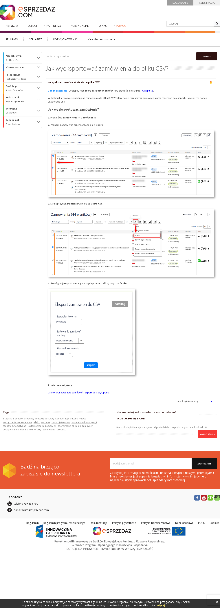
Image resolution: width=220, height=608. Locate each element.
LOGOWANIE (180, 2)
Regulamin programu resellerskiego (64, 523)
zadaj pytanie (207, 433)
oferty (37, 429)
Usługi (32, 25)
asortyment (64, 425)
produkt (61, 429)
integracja (8, 418)
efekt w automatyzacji (15, 425)
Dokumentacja (98, 523)
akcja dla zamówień (82, 425)
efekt (37, 422)
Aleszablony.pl (20, 58)
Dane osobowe (184, 523)
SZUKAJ (206, 56)
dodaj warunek (11, 429)
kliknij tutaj (147, 90)
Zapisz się (204, 463)
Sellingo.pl (20, 110)
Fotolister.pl (20, 76)
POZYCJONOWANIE (65, 39)
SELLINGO (12, 39)
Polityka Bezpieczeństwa (155, 523)
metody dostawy (44, 418)
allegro (19, 418)
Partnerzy (53, 25)
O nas (103, 25)
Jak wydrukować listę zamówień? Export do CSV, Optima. (79, 392)
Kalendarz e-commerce (101, 39)
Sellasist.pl (20, 99)
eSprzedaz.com (15, 67)
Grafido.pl (20, 88)
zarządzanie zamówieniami (17, 422)
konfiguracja (62, 418)
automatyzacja (78, 418)
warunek (45, 422)
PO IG (201, 523)
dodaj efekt (26, 429)
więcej (161, 605)
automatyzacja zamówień (42, 425)
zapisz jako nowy (61, 422)
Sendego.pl (20, 122)
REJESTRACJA (207, 2)
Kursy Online (80, 25)
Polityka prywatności (124, 523)
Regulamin (32, 523)
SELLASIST (35, 39)
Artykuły (12, 25)
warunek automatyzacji (84, 422)
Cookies (214, 523)
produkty (29, 418)
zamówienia (49, 429)
